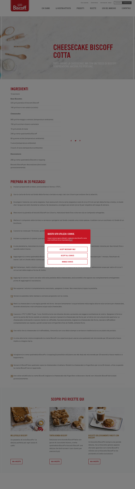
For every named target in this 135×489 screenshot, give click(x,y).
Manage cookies (67, 262)
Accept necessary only (67, 249)
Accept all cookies (67, 256)
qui (71, 240)
